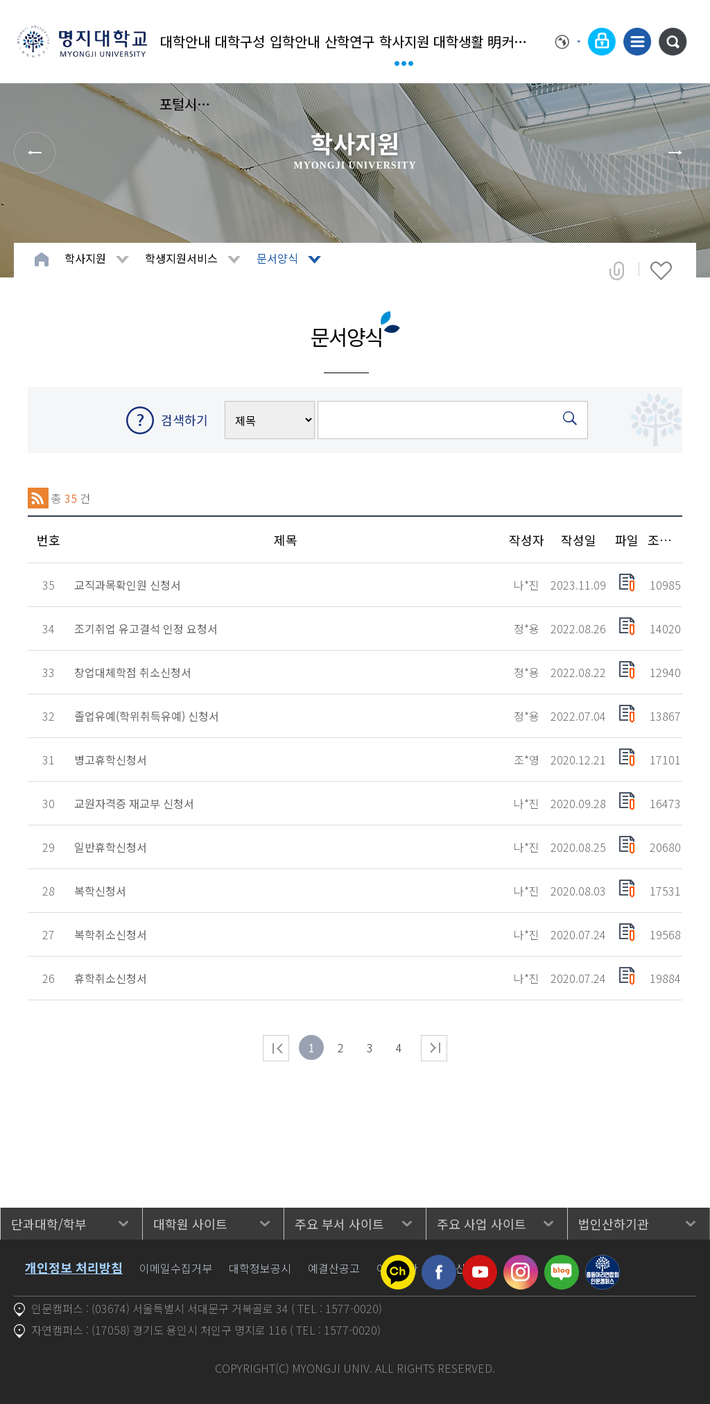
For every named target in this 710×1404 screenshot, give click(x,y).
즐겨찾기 (661, 270)
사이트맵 (637, 41)
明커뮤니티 (513, 41)
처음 (276, 1048)
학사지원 (404, 41)
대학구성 (240, 41)
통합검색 (672, 41)
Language (567, 42)
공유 (616, 270)
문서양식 (277, 258)
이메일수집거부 (175, 1268)
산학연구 (349, 41)
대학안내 (185, 41)
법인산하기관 (613, 1224)
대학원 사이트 (190, 1224)
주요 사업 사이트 (481, 1224)
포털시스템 (185, 104)
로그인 (602, 41)
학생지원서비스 (181, 258)
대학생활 (458, 41)
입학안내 (295, 41)
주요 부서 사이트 (339, 1224)
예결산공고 (334, 1268)
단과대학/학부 (49, 1224)
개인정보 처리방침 (74, 1267)
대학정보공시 (260, 1268)
